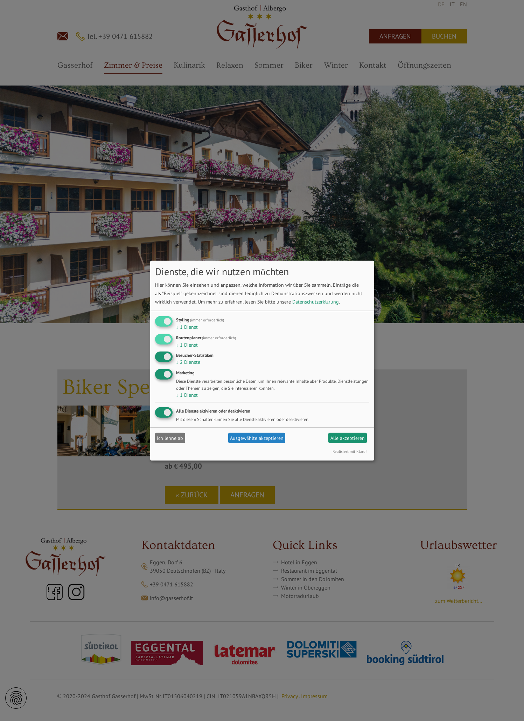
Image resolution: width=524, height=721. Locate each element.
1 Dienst (187, 327)
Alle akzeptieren (347, 438)
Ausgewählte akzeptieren (256, 438)
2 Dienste (188, 362)
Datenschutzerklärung (315, 302)
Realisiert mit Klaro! (349, 451)
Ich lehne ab (170, 438)
